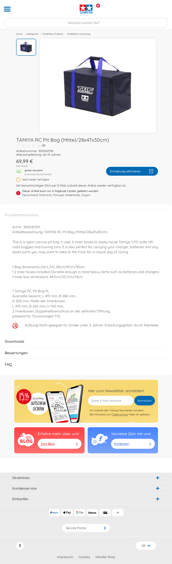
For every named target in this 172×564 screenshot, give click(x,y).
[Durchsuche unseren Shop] (86, 23)
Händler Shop (105, 557)
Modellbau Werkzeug (78, 33)
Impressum (65, 557)
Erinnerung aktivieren (132, 171)
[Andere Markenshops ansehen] (98, 6)
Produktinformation (21, 215)
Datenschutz (120, 414)
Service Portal (86, 528)
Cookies (84, 557)
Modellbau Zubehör (52, 33)
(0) (30, 145)
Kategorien (33, 33)
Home (19, 33)
